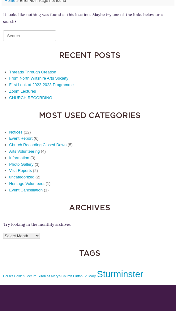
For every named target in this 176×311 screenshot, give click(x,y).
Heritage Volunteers (27, 183)
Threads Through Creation (32, 72)
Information (19, 158)
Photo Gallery (21, 164)
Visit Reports (20, 170)
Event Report (21, 138)
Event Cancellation (26, 190)
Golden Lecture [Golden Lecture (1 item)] (25, 276)
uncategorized (22, 177)
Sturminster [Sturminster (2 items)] (120, 274)
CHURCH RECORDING (30, 97)
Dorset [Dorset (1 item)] (8, 276)
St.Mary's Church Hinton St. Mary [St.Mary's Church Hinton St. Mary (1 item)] (71, 276)
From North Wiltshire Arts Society (38, 78)
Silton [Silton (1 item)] (42, 276)
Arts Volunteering (24, 151)
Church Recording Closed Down (38, 144)
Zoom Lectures (22, 91)
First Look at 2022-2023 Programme (41, 84)
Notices (16, 132)
